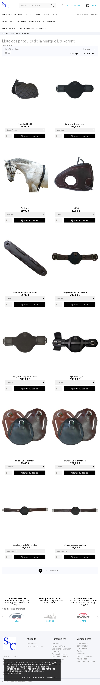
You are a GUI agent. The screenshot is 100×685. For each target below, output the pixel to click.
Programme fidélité (60, 656)
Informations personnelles (82, 644)
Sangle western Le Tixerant (75, 292)
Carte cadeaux (8, 28)
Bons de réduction (84, 656)
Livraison (56, 643)
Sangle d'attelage (75, 376)
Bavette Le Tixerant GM (75, 460)
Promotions (32, 643)
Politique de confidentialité (32, 677)
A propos (56, 651)
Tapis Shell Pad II (25, 124)
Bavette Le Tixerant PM (25, 460)
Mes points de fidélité (86, 661)
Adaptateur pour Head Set (25, 292)
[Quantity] (8, 136)
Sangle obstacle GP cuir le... (25, 545)
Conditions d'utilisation (61, 649)
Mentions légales (59, 646)
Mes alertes (82, 659)
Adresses (81, 653)
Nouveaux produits (35, 646)
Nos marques (49, 21)
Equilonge (25, 208)
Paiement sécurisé (59, 654)
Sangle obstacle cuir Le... (75, 545)
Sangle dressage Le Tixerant (25, 376)
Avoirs (79, 651)
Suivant (54, 570)
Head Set (75, 208)
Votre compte (84, 639)
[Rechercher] (37, 5)
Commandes (82, 648)
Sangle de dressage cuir (75, 124)
